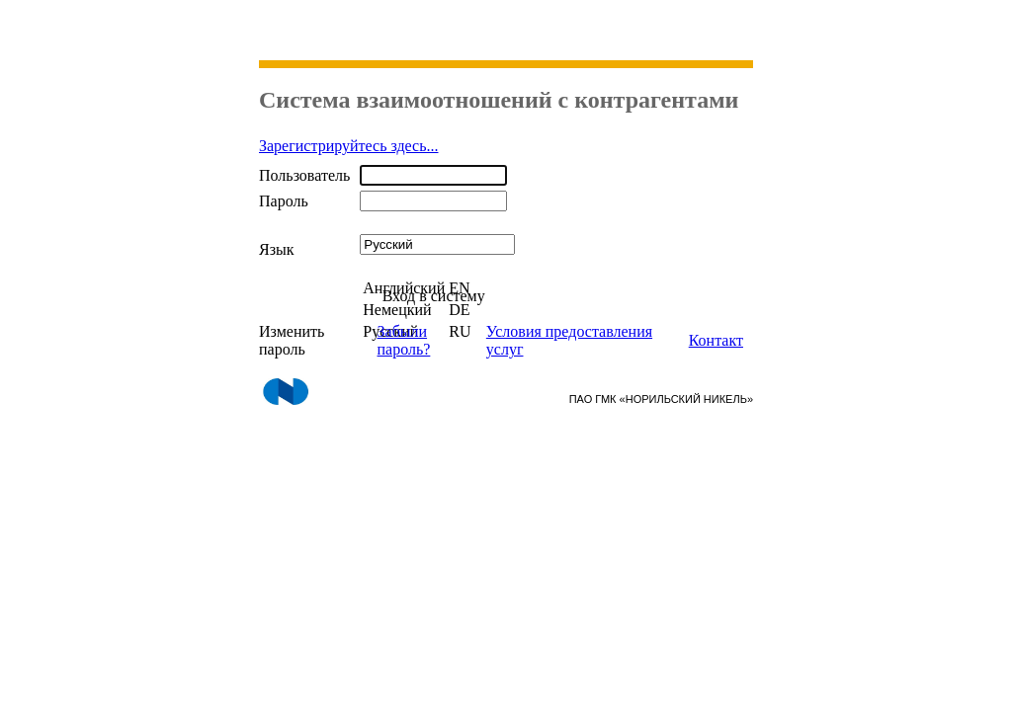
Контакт (716, 340)
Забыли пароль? (404, 340)
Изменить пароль (291, 340)
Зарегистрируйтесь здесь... (349, 145)
